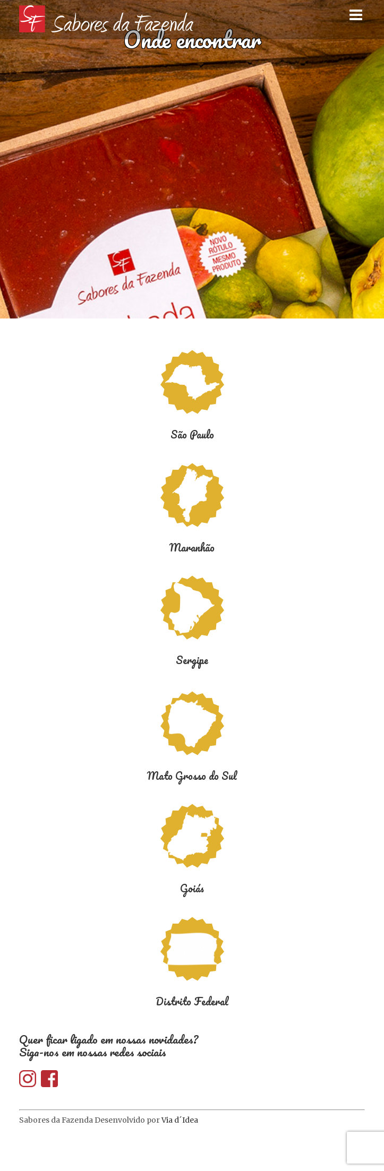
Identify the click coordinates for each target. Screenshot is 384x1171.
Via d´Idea (179, 1120)
